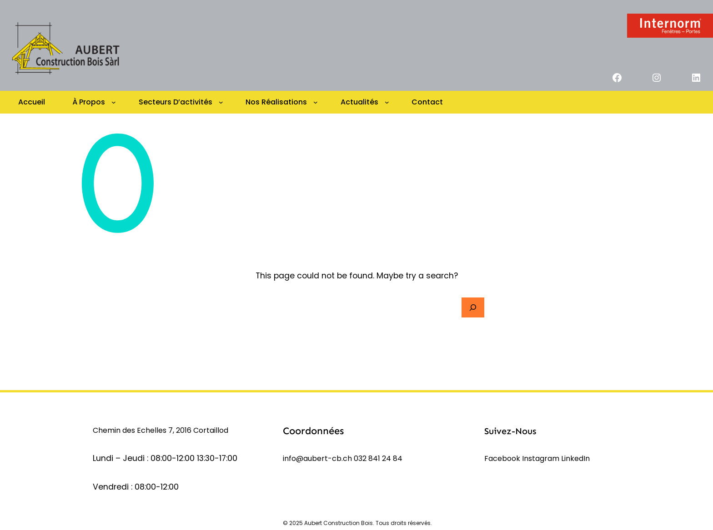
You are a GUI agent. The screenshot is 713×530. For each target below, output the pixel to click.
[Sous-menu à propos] (113, 102)
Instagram (541, 458)
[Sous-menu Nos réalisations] (315, 102)
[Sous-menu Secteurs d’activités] (221, 102)
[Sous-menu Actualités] (387, 102)
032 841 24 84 (378, 458)
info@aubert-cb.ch (317, 458)
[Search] (473, 307)
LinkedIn (575, 458)
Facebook (503, 458)
